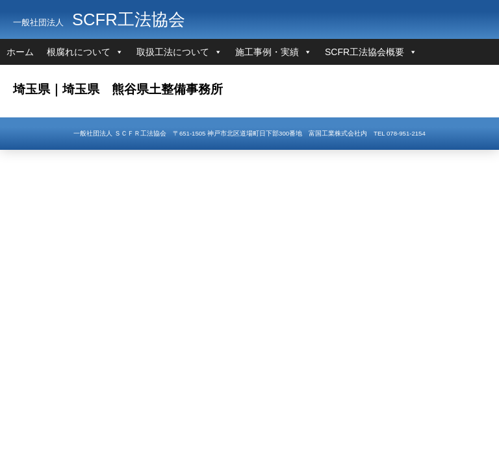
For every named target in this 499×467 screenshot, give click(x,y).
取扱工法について (172, 52)
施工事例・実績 (267, 52)
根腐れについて (78, 52)
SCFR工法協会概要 (364, 52)
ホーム (20, 52)
